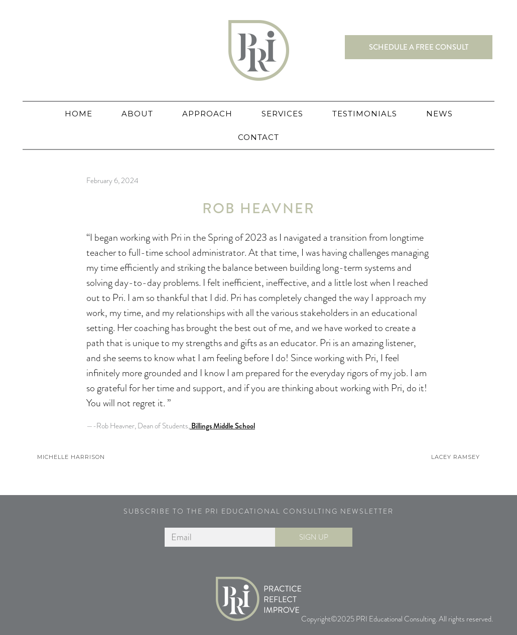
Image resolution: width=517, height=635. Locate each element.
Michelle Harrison (71, 456)
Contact (258, 137)
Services (282, 113)
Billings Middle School (222, 425)
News (439, 113)
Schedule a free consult (418, 47)
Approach (207, 113)
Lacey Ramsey (455, 456)
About (137, 113)
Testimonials (364, 113)
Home (78, 113)
